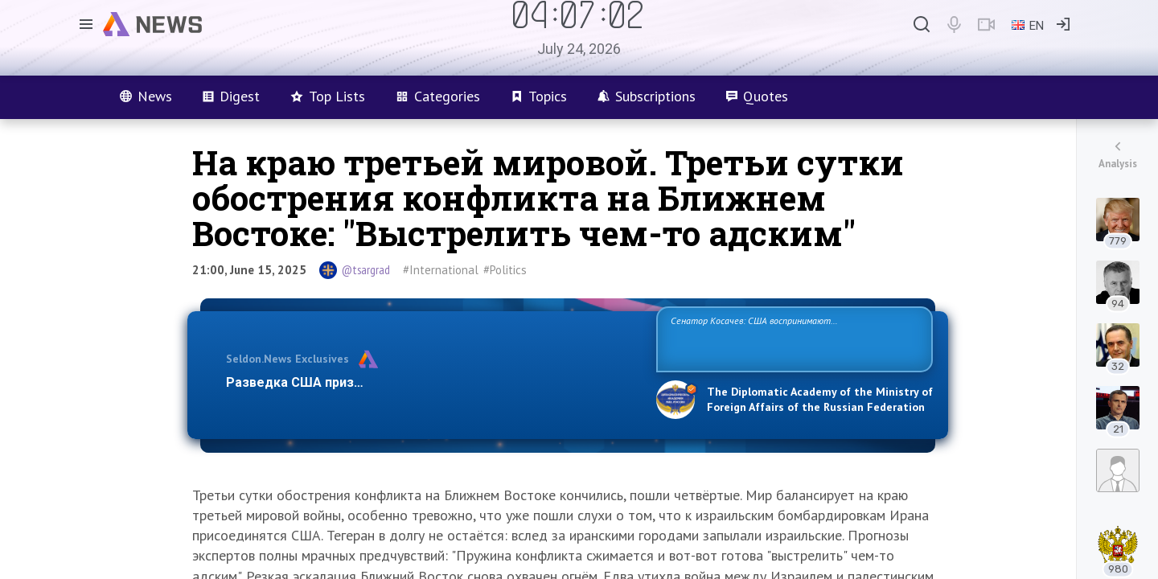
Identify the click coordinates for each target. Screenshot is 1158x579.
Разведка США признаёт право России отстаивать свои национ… (432, 382)
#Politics (505, 269)
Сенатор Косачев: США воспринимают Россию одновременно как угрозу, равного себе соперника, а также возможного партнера (792, 338)
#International (440, 269)
